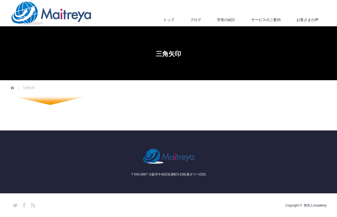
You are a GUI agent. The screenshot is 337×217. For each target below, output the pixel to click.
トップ (168, 20)
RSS (32, 204)
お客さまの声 (307, 20)
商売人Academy (315, 205)
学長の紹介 (226, 20)
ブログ (195, 20)
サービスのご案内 (266, 20)
